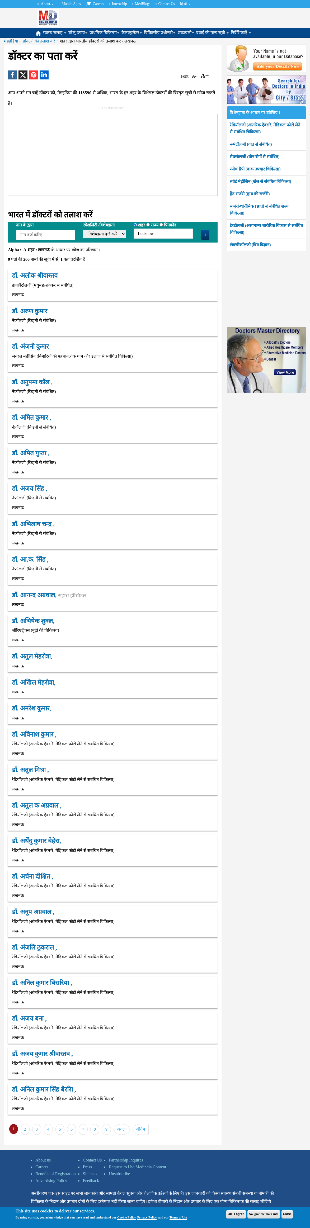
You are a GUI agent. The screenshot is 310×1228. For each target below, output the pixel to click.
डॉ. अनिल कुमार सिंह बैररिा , (44, 1089)
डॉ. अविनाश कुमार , (34, 734)
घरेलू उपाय (77, 32)
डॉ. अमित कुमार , (31, 417)
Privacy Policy (147, 1217)
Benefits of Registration (55, 1174)
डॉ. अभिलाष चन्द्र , (33, 524)
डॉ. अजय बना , (29, 1018)
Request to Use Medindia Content (137, 1167)
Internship (118, 4)
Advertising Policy (51, 1180)
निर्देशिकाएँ (241, 32)
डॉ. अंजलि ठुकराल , (34, 947)
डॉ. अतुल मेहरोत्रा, (32, 656)
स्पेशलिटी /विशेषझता (99, 225)
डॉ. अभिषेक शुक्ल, (33, 621)
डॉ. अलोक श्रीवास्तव (35, 275)
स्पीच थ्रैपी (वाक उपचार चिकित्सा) (255, 169)
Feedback (91, 1180)
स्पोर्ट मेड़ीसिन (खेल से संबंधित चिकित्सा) (260, 181)
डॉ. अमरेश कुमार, (31, 708)
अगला (121, 1129)
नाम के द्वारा (25, 225)
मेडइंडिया (11, 41)
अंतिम (140, 1129)
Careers (95, 4)
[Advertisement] (124, 153)
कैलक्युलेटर (131, 32)
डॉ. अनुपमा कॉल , (32, 382)
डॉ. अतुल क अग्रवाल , (37, 805)
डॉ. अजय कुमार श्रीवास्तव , (42, 1053)
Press (87, 1167)
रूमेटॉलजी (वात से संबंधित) (251, 144)
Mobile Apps (70, 4)
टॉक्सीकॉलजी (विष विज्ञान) (250, 245)
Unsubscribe (119, 1174)
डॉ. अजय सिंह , (29, 488)
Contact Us (165, 4)
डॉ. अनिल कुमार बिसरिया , (42, 982)
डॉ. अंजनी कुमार (30, 346)
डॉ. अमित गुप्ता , (30, 453)
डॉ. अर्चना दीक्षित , (32, 876)
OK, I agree (236, 1214)
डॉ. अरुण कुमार (29, 311)
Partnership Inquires (126, 1160)
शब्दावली (185, 32)
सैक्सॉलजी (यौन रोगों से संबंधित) (255, 156)
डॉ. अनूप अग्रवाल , (33, 911)
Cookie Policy (126, 1217)
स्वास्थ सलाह (54, 32)
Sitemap (90, 1174)
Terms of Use (178, 1217)
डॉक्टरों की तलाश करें (39, 41)
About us (43, 1160)
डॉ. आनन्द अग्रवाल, (49, 595)
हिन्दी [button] (185, 4)
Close (287, 1214)
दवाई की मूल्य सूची (212, 32)
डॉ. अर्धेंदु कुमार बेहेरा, (36, 840)
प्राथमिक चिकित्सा (104, 32)
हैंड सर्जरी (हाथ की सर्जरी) (250, 194)
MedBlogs (141, 4)
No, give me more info (264, 1214)
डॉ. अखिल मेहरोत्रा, (33, 682)
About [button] (45, 4)
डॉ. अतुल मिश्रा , (30, 769)
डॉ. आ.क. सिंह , (30, 559)
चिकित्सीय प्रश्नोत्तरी (159, 32)
